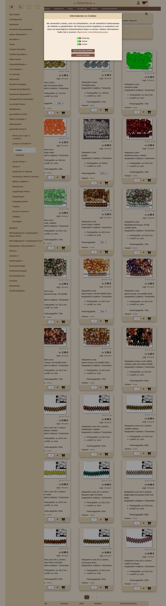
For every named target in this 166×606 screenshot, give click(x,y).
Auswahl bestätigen (83, 55)
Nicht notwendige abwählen (83, 51)
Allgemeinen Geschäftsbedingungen (92, 32)
